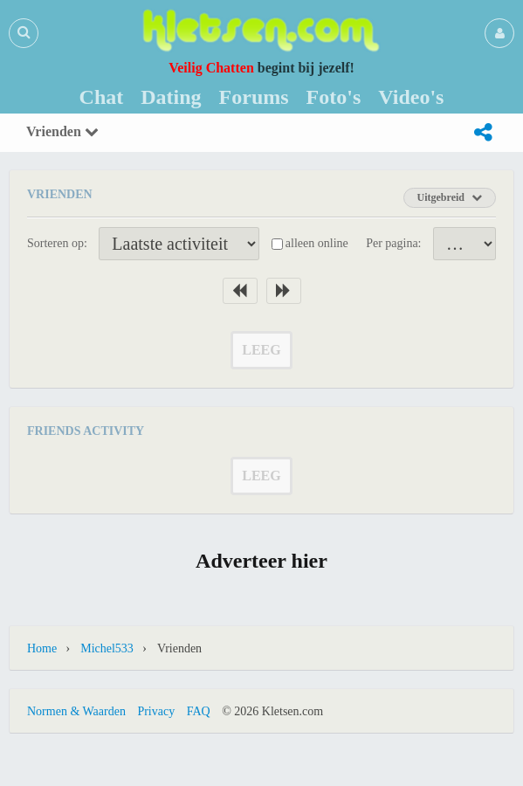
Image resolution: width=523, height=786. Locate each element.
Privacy (156, 711)
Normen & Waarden (76, 711)
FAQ (198, 711)
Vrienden (62, 131)
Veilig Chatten (211, 67)
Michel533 (107, 648)
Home (42, 648)
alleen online (317, 243)
